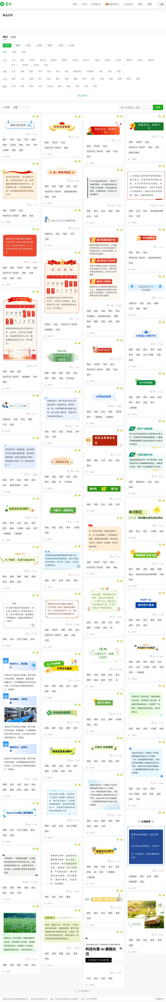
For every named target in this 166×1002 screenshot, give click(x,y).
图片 (5, 139)
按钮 (14, 150)
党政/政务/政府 (70, 191)
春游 (12, 528)
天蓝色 (13, 145)
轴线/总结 (140, 482)
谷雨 (26, 965)
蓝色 (12, 424)
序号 (110, 680)
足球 (118, 504)
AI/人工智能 (22, 639)
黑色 (21, 145)
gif (95, 872)
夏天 (5, 528)
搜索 (158, 107)
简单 (31, 273)
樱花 (68, 897)
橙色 (54, 482)
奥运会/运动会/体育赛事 (146, 574)
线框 (19, 576)
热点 (19, 139)
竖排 (47, 897)
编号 (26, 790)
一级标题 (7, 533)
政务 (89, 327)
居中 (35, 145)
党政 (103, 321)
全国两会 (91, 316)
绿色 (28, 528)
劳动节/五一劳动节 (11, 216)
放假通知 (26, 377)
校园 (33, 576)
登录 (149, 4)
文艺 (138, 667)
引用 (19, 278)
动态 (16, 419)
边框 (21, 150)
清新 (26, 576)
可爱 (47, 239)
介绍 (144, 794)
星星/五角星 (15, 485)
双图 (131, 940)
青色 (5, 145)
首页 (75, 4)
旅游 (26, 887)
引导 (26, 139)
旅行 (5, 893)
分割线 (6, 150)
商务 (24, 273)
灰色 (32, 639)
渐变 (12, 790)
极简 (96, 321)
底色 (5, 210)
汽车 (47, 437)
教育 (12, 582)
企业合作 (128, 4)
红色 (5, 278)
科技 (33, 784)
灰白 (28, 145)
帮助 (140, 4)
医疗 (54, 580)
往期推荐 (133, 876)
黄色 (31, 216)
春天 (33, 523)
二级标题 (18, 533)
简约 (12, 139)
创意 (33, 139)
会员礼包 (95, 4)
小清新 (20, 528)
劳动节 (13, 210)
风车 (101, 872)
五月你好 (70, 378)
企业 (103, 460)
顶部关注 (7, 419)
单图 (5, 784)
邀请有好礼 (112, 4)
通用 (24, 216)
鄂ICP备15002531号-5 (39, 999)
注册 (161, 4)
